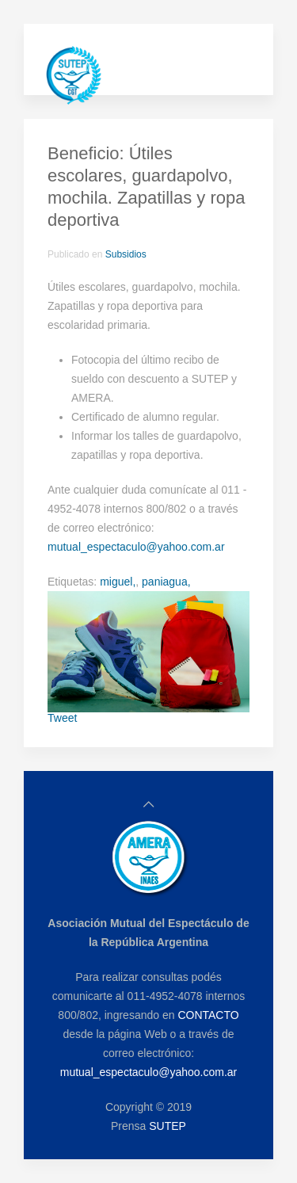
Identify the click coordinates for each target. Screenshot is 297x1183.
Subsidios (126, 254)
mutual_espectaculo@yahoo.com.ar (136, 546)
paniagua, (166, 581)
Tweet (62, 718)
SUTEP (167, 1126)
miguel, (117, 581)
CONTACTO (207, 1015)
